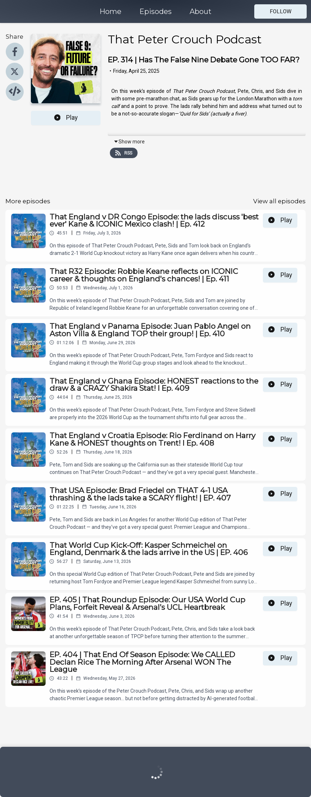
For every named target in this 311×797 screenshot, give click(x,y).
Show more (129, 141)
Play (66, 117)
